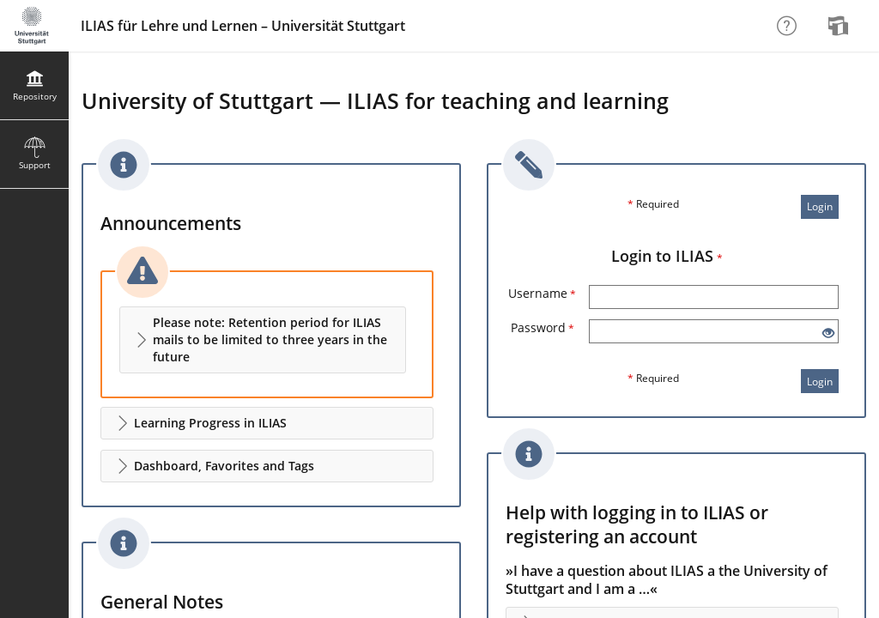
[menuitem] (840, 26)
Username (542, 293)
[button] (262, 339)
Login (820, 206)
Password (542, 327)
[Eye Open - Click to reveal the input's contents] (828, 333)
